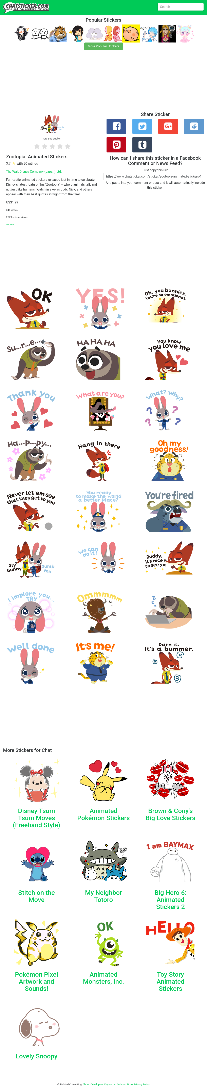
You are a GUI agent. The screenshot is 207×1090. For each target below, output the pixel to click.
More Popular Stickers (103, 46)
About (86, 1084)
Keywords (110, 1084)
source (10, 224)
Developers (97, 1084)
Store (130, 1084)
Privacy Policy (142, 1084)
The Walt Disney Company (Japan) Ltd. (34, 172)
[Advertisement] (103, 83)
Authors (121, 1084)
